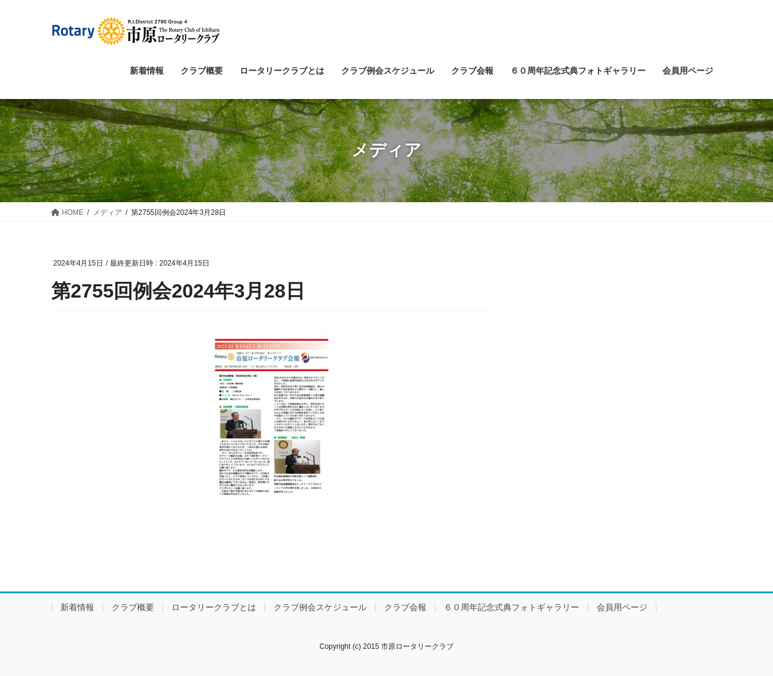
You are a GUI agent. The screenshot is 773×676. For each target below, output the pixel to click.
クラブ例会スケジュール (320, 607)
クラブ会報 (405, 607)
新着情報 (77, 607)
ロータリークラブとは (214, 607)
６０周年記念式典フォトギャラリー (511, 607)
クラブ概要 (133, 607)
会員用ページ (622, 607)
